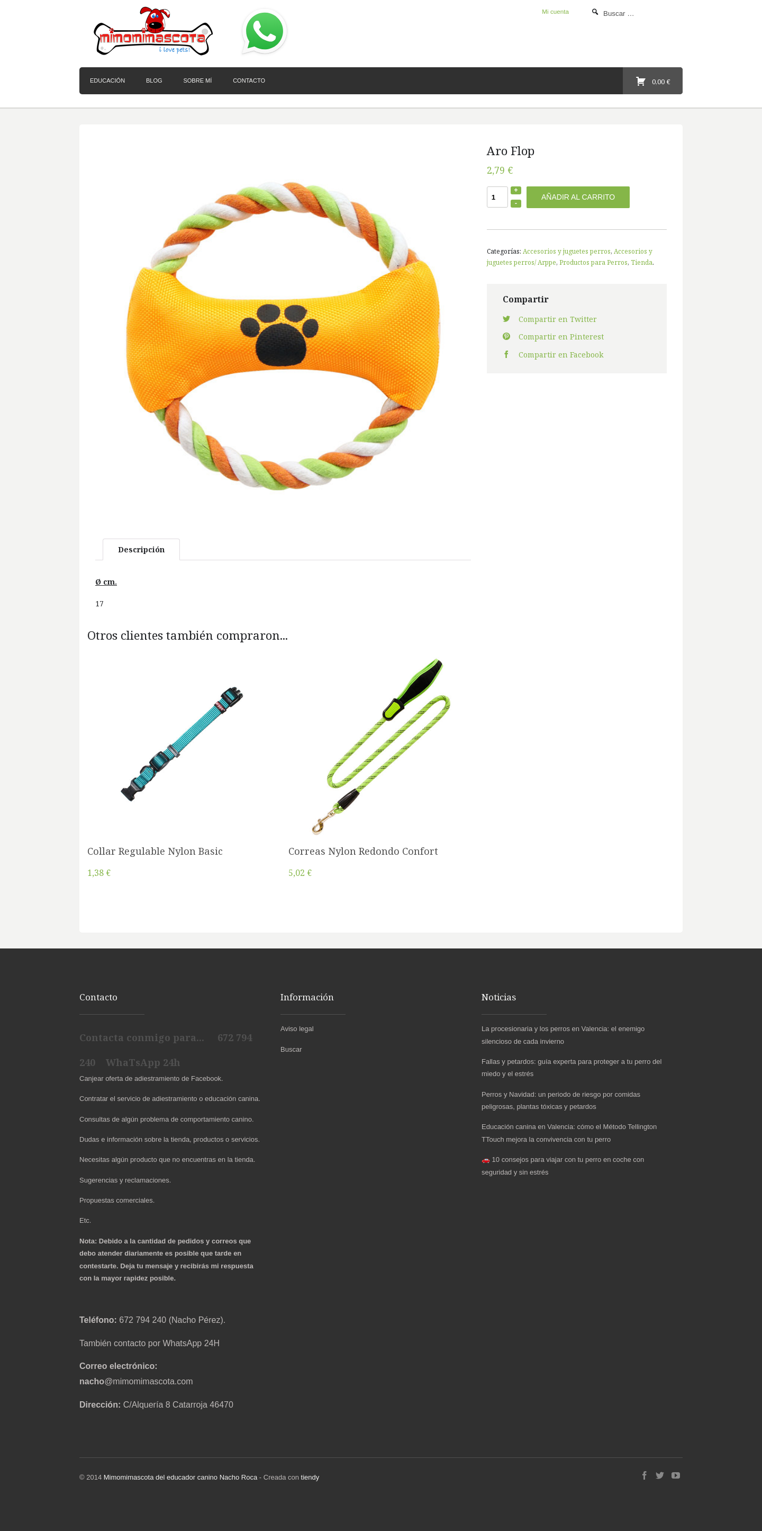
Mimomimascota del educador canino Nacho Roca (180, 1477)
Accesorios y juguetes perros (567, 251)
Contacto (249, 80)
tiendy (310, 1477)
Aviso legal (297, 1029)
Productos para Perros (593, 262)
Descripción (141, 549)
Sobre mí (197, 80)
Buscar (291, 1049)
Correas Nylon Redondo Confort (363, 851)
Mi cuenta (555, 11)
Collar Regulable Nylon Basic (155, 851)
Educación (107, 80)
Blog (154, 80)
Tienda (641, 262)
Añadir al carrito (578, 197)
